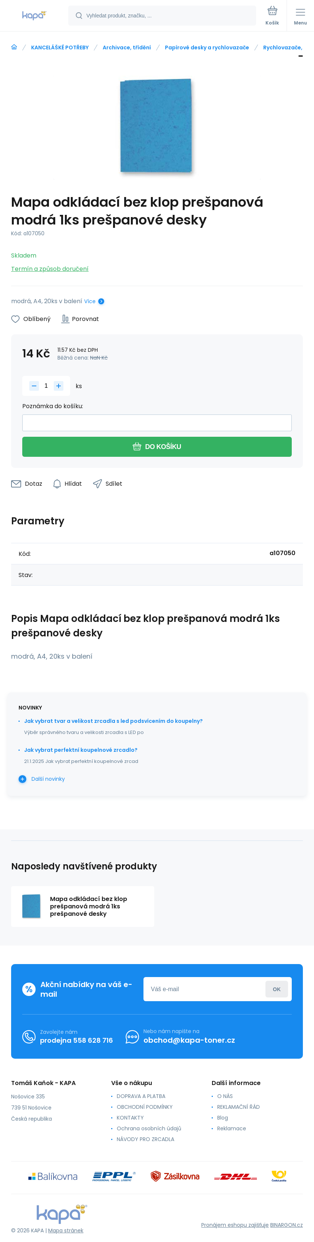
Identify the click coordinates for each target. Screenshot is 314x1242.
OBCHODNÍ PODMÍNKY (145, 1107)
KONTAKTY (130, 1117)
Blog (222, 1117)
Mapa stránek (65, 1230)
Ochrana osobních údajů (149, 1128)
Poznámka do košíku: (52, 406)
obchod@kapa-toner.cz (189, 1040)
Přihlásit (276, 989)
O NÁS (225, 1096)
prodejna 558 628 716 (76, 1040)
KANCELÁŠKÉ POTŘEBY (60, 47)
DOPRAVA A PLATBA (141, 1096)
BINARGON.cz (286, 1225)
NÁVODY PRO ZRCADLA (145, 1139)
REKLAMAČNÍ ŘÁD (238, 1107)
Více (90, 301)
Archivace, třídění (127, 47)
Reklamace (231, 1128)
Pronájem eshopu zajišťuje (235, 1225)
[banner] (34, 16)
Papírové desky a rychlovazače (207, 47)
